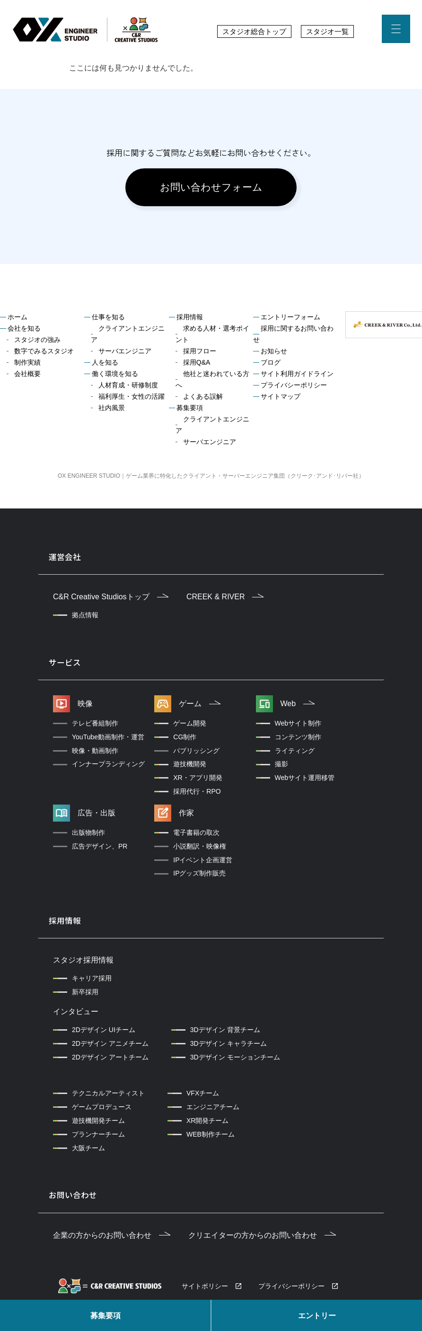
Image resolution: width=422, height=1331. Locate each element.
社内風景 (111, 409)
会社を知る (24, 330)
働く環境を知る (115, 375)
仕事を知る (108, 319)
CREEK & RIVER (225, 598)
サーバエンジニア (124, 353)
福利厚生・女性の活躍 (131, 398)
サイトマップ (280, 398)
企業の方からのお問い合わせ (111, 1232)
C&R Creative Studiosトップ (110, 598)
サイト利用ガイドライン (297, 375)
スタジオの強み (37, 341)
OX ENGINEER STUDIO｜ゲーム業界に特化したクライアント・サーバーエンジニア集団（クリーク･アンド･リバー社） (211, 477)
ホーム (17, 319)
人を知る (105, 364)
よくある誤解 (203, 398)
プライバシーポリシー (294, 387)
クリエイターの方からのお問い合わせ (262, 1232)
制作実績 (27, 364)
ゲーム (199, 703)
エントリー (317, 1316)
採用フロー (199, 353)
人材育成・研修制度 (128, 387)
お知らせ (274, 353)
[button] (396, 31)
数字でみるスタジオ (44, 353)
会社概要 (27, 375)
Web (298, 703)
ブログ (271, 364)
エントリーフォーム (290, 319)
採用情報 (189, 319)
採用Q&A (197, 364)
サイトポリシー (205, 1283)
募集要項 (105, 1316)
